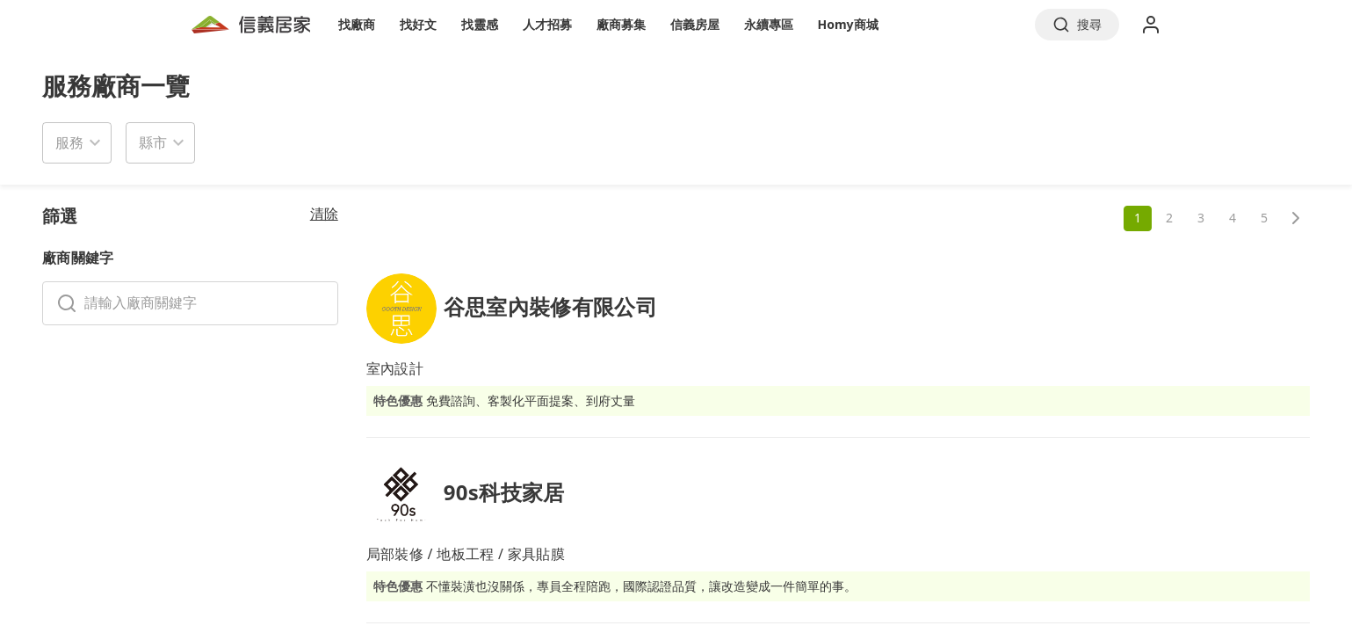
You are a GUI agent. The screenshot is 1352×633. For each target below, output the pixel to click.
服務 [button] (69, 142)
